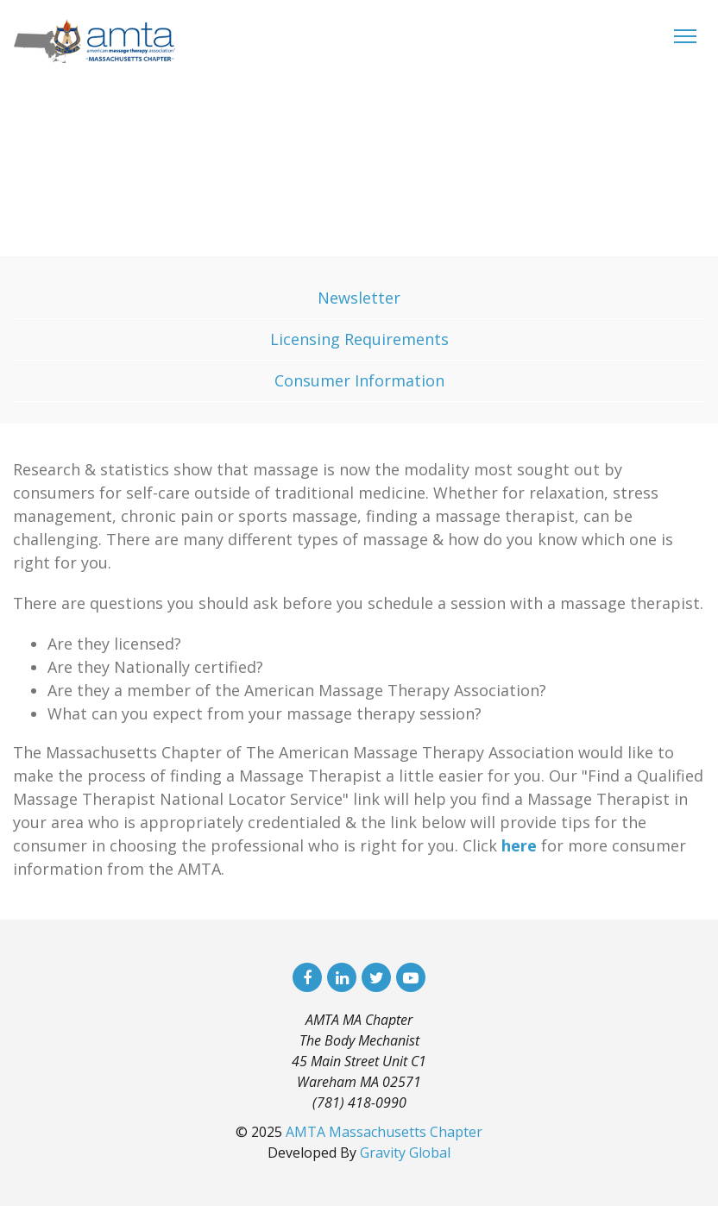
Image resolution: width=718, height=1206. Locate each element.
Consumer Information (359, 380)
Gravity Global (405, 1152)
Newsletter (359, 297)
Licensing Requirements (359, 339)
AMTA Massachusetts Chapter (384, 1131)
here (519, 845)
